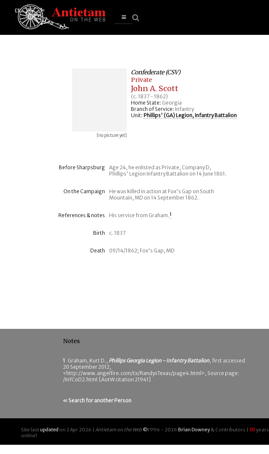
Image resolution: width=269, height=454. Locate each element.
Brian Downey (194, 430)
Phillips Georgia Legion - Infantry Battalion (159, 360)
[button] (123, 17)
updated (49, 430)
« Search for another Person (97, 400)
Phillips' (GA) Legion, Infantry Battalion (190, 115)
